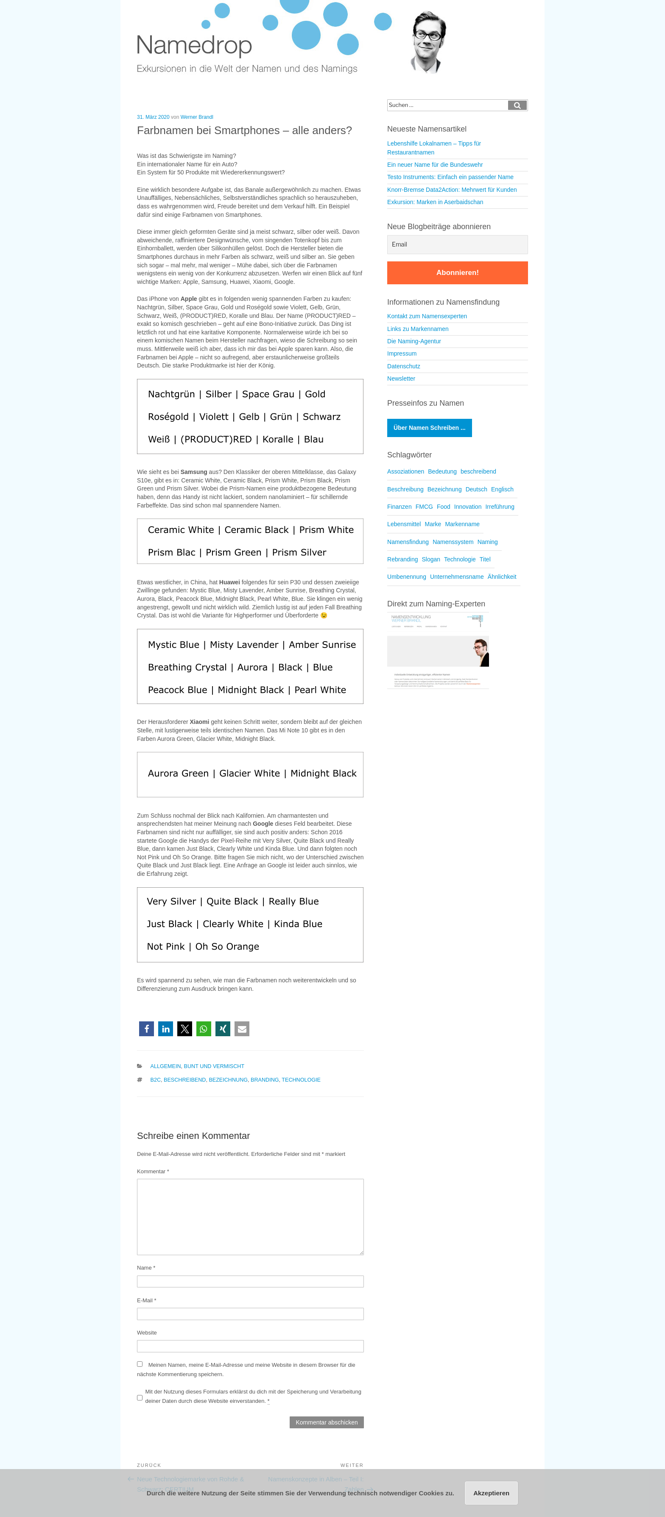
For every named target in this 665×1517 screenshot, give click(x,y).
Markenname (462, 524)
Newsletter (401, 378)
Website (147, 1332)
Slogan (431, 559)
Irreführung (499, 506)
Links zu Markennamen (418, 328)
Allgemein (166, 1066)
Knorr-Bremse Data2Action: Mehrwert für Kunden (452, 189)
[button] (146, 1028)
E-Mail (146, 1300)
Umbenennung (406, 576)
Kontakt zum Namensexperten (427, 316)
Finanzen (399, 506)
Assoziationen (405, 471)
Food (443, 506)
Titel (485, 559)
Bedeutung (442, 471)
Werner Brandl (197, 117)
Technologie (301, 1080)
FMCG (424, 506)
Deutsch (476, 489)
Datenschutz (403, 366)
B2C (156, 1080)
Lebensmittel (404, 524)
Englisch (502, 489)
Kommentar (153, 1171)
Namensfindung (408, 541)
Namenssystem (453, 541)
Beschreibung (405, 489)
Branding (265, 1080)
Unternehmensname (457, 576)
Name (146, 1268)
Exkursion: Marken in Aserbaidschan (435, 202)
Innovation (468, 506)
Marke (433, 524)
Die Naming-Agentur (414, 341)
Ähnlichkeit (502, 576)
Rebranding (402, 559)
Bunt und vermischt (214, 1066)
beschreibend (185, 1080)
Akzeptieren (491, 1493)
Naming (488, 541)
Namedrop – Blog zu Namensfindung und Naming (298, 38)
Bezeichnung (228, 1080)
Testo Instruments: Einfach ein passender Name (450, 177)
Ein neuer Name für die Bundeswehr (435, 164)
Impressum (401, 353)
